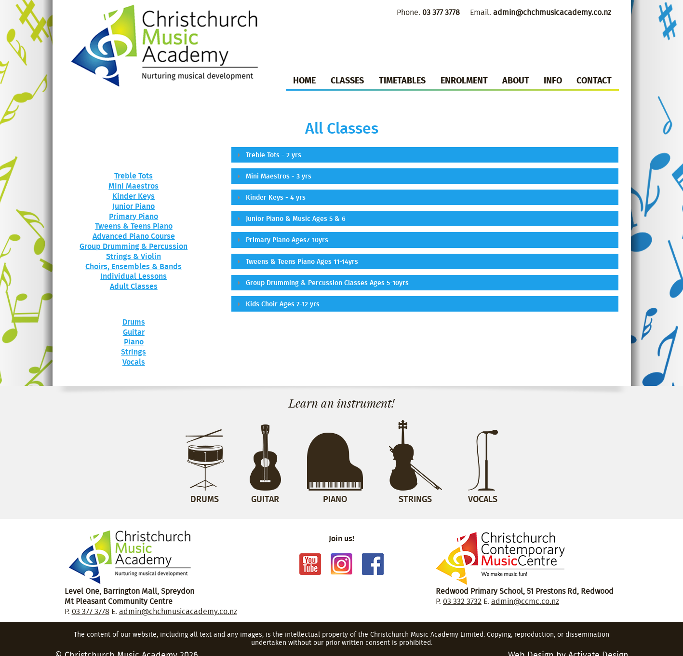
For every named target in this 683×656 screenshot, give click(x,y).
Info (553, 80)
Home (304, 80)
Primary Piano (133, 216)
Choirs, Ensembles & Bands (133, 266)
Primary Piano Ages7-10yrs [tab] (282, 239)
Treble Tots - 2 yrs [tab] (268, 155)
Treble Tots (133, 175)
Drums (133, 322)
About (515, 80)
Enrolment (464, 80)
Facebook (373, 564)
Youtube (310, 564)
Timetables (402, 80)
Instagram (341, 564)
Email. (540, 12)
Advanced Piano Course (134, 236)
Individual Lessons (133, 276)
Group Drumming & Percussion (133, 246)
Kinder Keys (133, 196)
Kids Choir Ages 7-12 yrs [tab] (277, 304)
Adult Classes (134, 286)
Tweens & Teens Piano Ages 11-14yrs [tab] (297, 261)
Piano (134, 341)
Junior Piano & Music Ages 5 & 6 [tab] (290, 218)
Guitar (134, 332)
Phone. (428, 12)
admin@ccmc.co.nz (525, 601)
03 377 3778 (90, 611)
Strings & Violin (133, 256)
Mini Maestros (133, 185)
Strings (133, 351)
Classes (347, 80)
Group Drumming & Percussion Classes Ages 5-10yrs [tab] (322, 282)
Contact (594, 80)
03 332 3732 (462, 601)
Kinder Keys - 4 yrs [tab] (270, 197)
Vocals (133, 362)
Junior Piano (133, 206)
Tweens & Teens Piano (134, 226)
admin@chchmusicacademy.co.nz (178, 611)
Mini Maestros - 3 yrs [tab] (273, 176)
